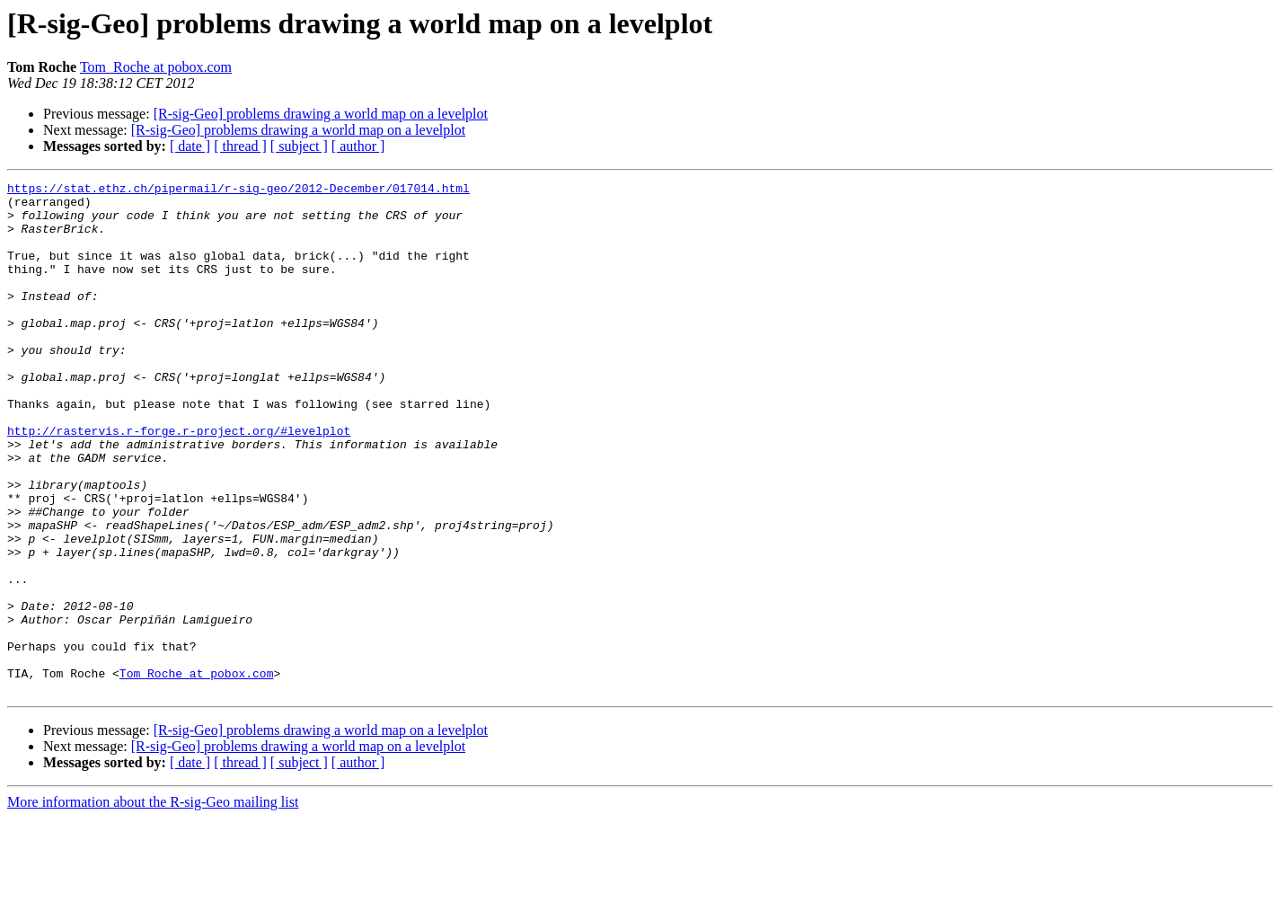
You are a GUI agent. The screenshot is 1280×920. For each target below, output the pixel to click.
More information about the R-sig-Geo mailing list (152, 904)
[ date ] (190, 146)
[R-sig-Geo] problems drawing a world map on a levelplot (321, 113)
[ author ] (358, 146)
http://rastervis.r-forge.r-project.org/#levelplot (178, 481)
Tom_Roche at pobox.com (156, 67)
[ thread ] (240, 146)
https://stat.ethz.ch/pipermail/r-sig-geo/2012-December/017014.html (238, 190)
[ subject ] (299, 146)
